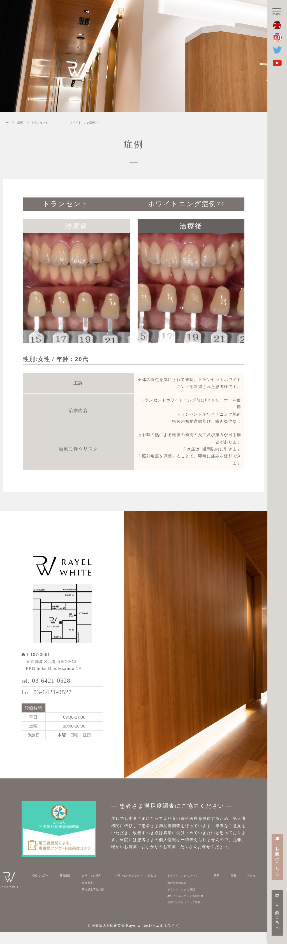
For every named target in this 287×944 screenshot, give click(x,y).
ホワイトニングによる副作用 (197, 907)
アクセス (252, 887)
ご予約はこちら (277, 915)
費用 (229, 887)
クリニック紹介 (90, 887)
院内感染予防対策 (92, 901)
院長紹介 (66, 887)
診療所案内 (86, 894)
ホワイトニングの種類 (191, 901)
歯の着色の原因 (185, 894)
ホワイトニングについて (193, 887)
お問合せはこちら (277, 859)
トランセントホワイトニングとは (139, 887)
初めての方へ (44, 887)
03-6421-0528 (56, 684)
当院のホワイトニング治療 (195, 914)
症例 (239, 887)
